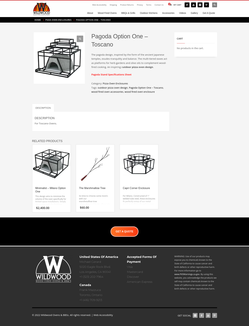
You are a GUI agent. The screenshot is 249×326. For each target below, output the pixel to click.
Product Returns (127, 5)
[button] (80, 39)
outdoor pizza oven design (113, 87)
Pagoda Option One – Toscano (146, 87)
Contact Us (159, 5)
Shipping (113, 5)
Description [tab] (43, 107)
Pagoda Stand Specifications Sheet (111, 74)
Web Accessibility (99, 5)
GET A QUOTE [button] (124, 231)
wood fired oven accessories (107, 91)
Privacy (140, 5)
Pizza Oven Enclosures (115, 83)
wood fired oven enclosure (140, 91)
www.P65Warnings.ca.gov (187, 274)
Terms (148, 5)
